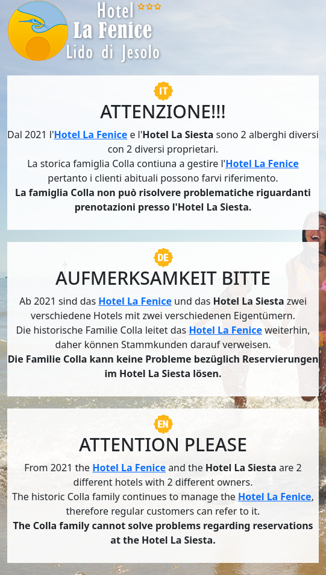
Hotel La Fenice (91, 134)
